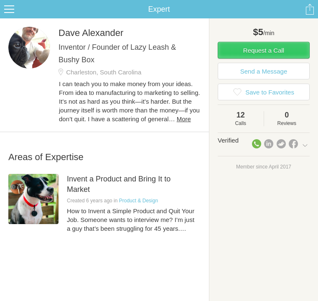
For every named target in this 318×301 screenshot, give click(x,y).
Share (309, 9)
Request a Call (263, 50)
